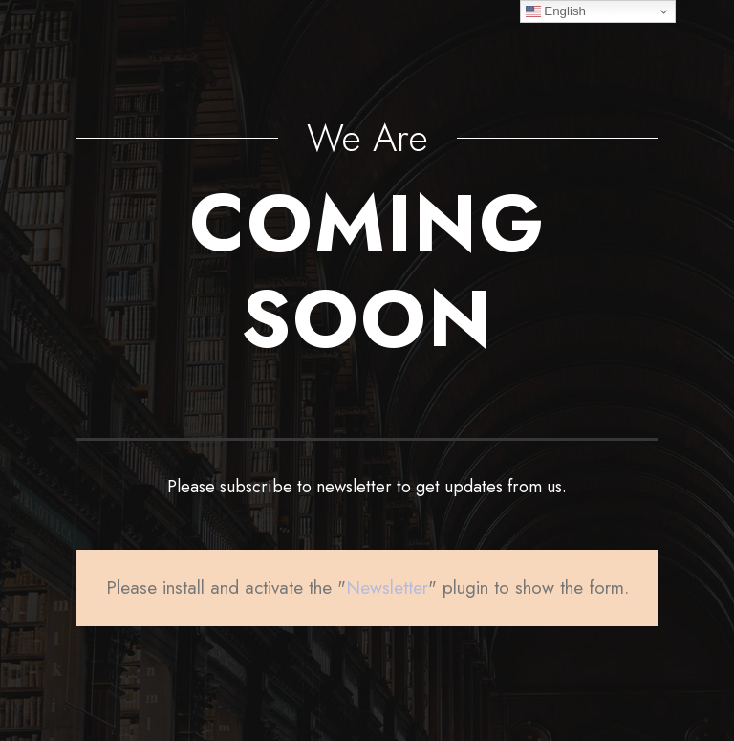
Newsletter (387, 587)
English (556, 11)
